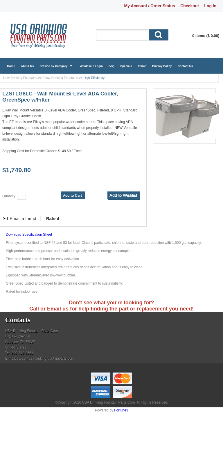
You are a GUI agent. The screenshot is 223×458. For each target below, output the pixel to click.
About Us (27, 66)
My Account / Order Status (149, 5)
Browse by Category (53, 66)
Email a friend (23, 218)
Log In (210, 5)
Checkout (189, 5)
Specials (126, 66)
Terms (142, 66)
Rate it (53, 218)
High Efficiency (94, 77)
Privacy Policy (162, 66)
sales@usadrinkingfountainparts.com (45, 358)
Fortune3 (121, 410)
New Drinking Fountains (20, 77)
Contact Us (185, 66)
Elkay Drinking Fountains (60, 77)
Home (11, 66)
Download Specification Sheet (29, 234)
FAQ (112, 66)
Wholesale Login (91, 66)
